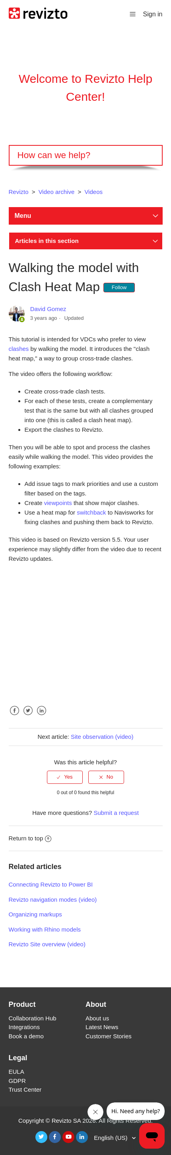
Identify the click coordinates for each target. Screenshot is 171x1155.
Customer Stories (109, 1036)
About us (97, 1018)
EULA (16, 1071)
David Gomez (48, 308)
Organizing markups (35, 914)
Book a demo (26, 1036)
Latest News (102, 1027)
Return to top (30, 838)
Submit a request (115, 812)
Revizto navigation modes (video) (53, 899)
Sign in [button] (153, 14)
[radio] (65, 777)
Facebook (15, 717)
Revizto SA (66, 1120)
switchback (91, 512)
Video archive (57, 191)
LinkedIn (42, 717)
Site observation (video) (102, 736)
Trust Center (25, 1089)
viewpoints (58, 502)
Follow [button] (119, 287)
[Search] (85, 155)
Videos (93, 191)
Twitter (28, 717)
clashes (19, 348)
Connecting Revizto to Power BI (51, 884)
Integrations (24, 1027)
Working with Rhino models (45, 929)
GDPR (17, 1080)
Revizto (19, 191)
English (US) (111, 1137)
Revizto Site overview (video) (47, 944)
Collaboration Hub (32, 1018)
